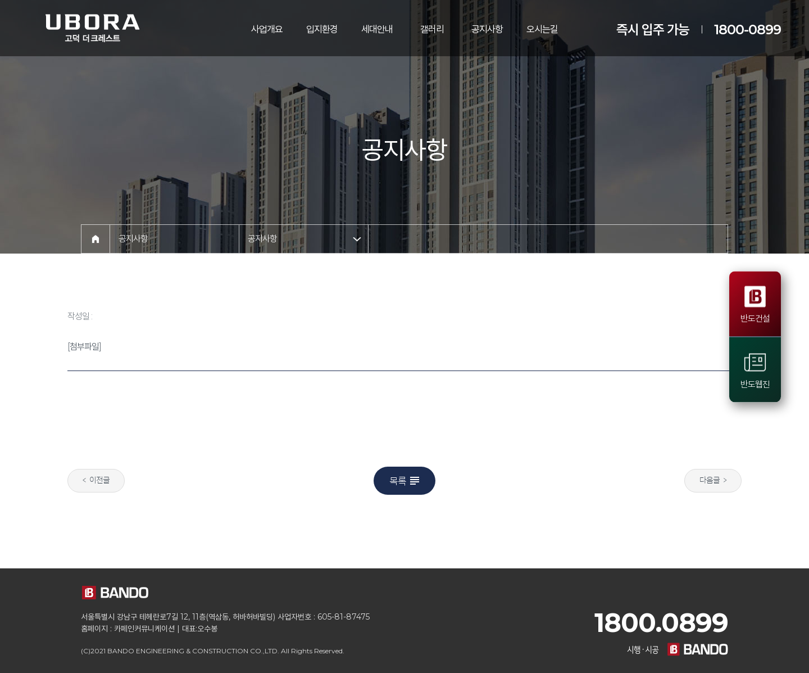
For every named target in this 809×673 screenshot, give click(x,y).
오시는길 (542, 29)
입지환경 (322, 29)
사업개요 (267, 29)
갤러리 (432, 29)
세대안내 (377, 29)
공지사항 (487, 29)
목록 (405, 480)
